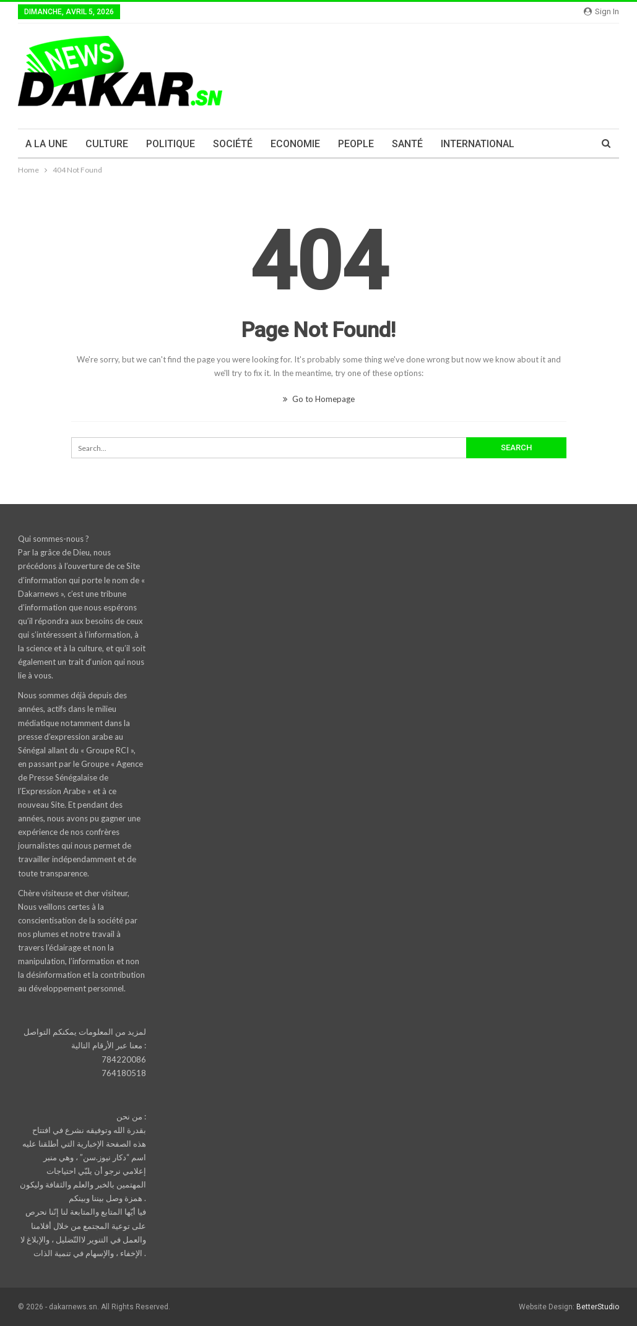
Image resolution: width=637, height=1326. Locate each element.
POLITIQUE (170, 144)
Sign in (601, 11)
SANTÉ (407, 144)
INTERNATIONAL (477, 144)
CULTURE (106, 144)
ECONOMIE (295, 144)
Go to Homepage (319, 399)
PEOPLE (356, 144)
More (544, 144)
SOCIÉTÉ (233, 144)
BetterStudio (597, 1306)
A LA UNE (46, 144)
